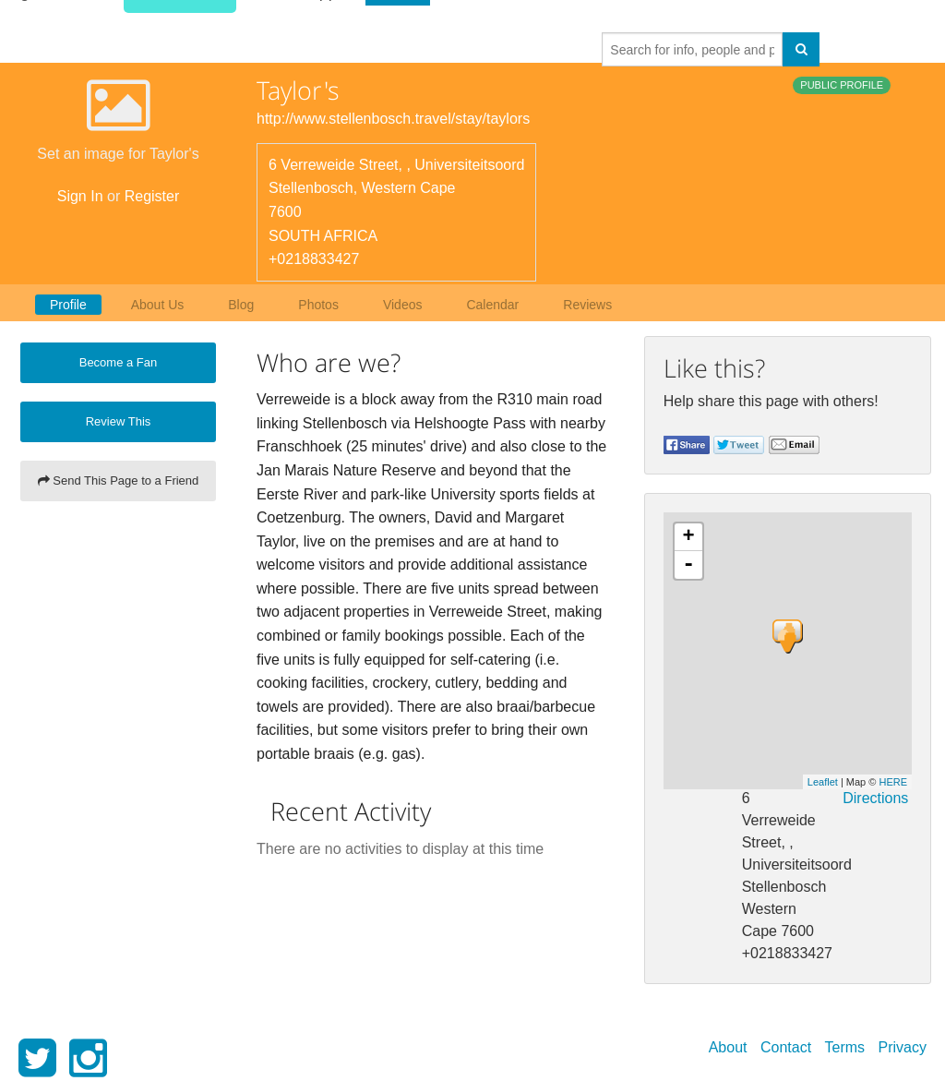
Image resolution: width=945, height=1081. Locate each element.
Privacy (903, 1047)
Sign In (80, 196)
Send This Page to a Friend (118, 480)
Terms (845, 1047)
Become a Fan (118, 362)
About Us (158, 304)
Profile (68, 304)
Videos (403, 304)
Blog (241, 304)
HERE (893, 781)
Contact (785, 1047)
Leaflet (822, 781)
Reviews (587, 304)
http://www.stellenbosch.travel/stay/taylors (393, 118)
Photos (318, 304)
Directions (875, 798)
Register (152, 196)
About (728, 1047)
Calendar (492, 304)
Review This (118, 421)
